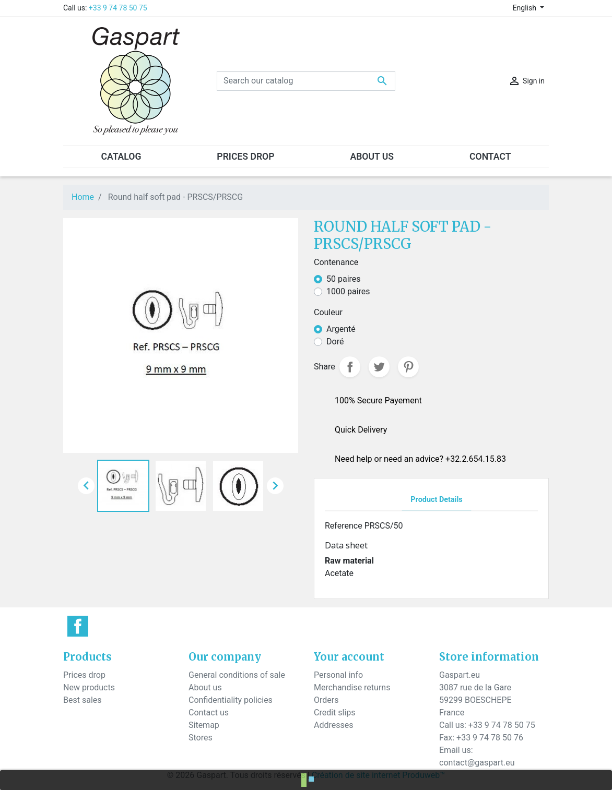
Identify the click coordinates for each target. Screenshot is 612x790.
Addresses (334, 725)
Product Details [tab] (436, 499)
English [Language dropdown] (525, 8)
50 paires (343, 279)
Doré (335, 341)
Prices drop (84, 675)
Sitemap (204, 725)
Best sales (82, 700)
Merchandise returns (352, 687)
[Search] (306, 81)
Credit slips (335, 712)
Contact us (209, 712)
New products (89, 687)
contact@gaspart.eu (476, 763)
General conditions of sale (237, 675)
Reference (343, 526)
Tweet (379, 366)
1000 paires (348, 291)
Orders (326, 700)
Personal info (338, 675)
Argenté (341, 329)
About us (205, 687)
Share (349, 366)
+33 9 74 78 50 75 (118, 8)
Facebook (77, 626)
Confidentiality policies (231, 700)
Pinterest (408, 366)
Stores (201, 738)
